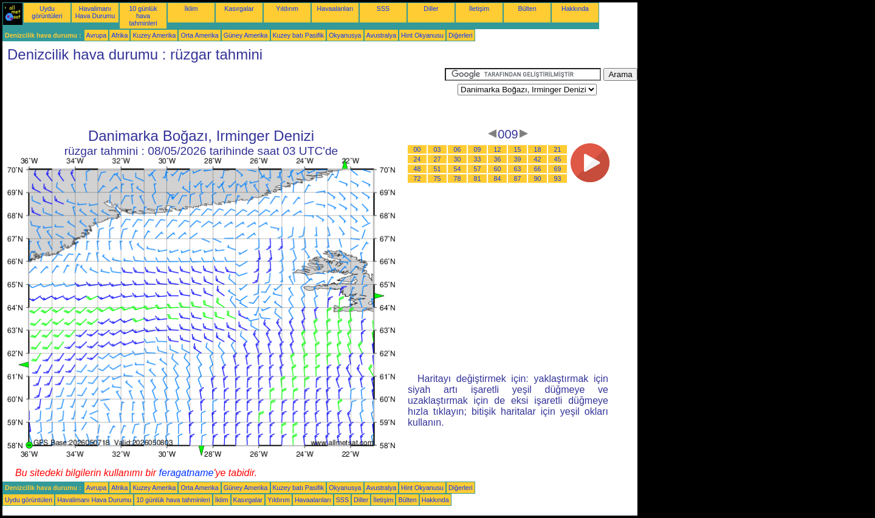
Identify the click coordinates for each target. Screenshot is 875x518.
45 (557, 159)
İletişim (479, 8)
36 (497, 159)
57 (477, 168)
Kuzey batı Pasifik (298, 35)
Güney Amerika (246, 35)
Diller (431, 8)
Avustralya (381, 35)
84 (497, 178)
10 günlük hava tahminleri (143, 16)
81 (477, 178)
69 (557, 168)
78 (457, 178)
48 (417, 168)
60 (497, 168)
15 (517, 149)
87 (517, 178)
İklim (191, 8)
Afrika (119, 35)
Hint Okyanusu (422, 35)
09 (477, 149)
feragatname (186, 473)
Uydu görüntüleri (47, 12)
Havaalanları (335, 8)
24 (417, 159)
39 (517, 159)
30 (457, 159)
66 (537, 168)
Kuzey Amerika (154, 35)
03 (437, 149)
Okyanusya (345, 35)
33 (477, 159)
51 (437, 168)
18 (537, 149)
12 (497, 149)
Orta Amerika (199, 35)
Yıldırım (287, 8)
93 (557, 178)
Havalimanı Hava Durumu (95, 12)
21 (557, 149)
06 (457, 149)
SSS (383, 8)
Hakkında (575, 8)
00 (417, 149)
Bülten (527, 8)
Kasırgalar (239, 8)
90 (537, 178)
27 (437, 159)
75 (437, 178)
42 (537, 159)
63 (517, 168)
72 (417, 178)
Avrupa (96, 35)
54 (457, 168)
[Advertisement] (223, 95)
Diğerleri (460, 35)
